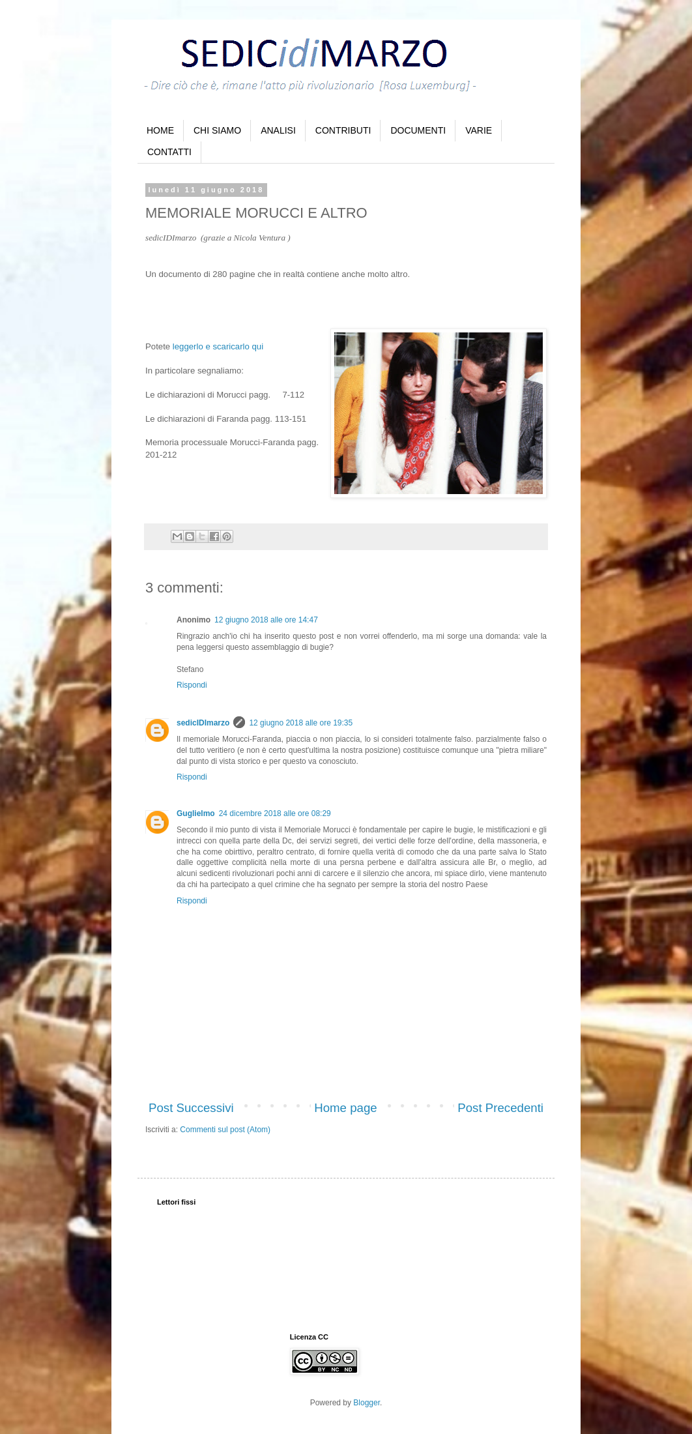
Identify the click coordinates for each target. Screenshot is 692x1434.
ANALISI (278, 130)
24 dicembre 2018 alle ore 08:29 (275, 813)
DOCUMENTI (418, 130)
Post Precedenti (500, 1108)
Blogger (366, 1402)
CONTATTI (169, 152)
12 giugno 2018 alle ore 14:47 (266, 619)
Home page (345, 1108)
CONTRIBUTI (343, 130)
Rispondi (192, 685)
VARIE (478, 130)
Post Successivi (191, 1108)
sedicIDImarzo (203, 722)
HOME (160, 130)
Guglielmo (196, 813)
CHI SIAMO (217, 130)
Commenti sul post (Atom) (225, 1129)
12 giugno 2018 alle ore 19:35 (301, 722)
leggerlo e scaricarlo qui (218, 346)
